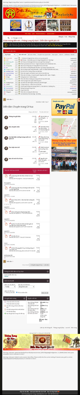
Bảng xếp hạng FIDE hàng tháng (43, 137)
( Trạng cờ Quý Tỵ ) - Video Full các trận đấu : (31, 84)
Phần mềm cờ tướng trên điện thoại (29, 92)
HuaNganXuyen (10, 82)
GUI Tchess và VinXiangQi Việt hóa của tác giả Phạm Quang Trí (35, 62)
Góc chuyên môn (14, 127)
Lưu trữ (68, 327)
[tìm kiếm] (19, 38)
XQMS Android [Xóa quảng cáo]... (43, 148)
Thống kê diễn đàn (10, 51)
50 (39, 201)
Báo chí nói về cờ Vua (16, 158)
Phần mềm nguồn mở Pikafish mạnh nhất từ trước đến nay (35, 73)
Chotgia (8, 77)
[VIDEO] (42, 312)
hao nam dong (9, 90)
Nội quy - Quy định (43, 320)
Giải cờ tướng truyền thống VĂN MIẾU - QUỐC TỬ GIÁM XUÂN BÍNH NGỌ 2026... (40, 69)
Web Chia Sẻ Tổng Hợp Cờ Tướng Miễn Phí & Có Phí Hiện (34, 65)
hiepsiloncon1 (73, 82)
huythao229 (73, 58)
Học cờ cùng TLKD (53, 391)
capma (74, 62)
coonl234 (74, 90)
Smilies (42, 305)
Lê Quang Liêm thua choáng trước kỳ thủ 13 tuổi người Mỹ (21, 188)
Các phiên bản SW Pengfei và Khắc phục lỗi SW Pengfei (34, 82)
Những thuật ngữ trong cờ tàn (28, 88)
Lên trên (46, 265)
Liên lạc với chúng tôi (46, 327)
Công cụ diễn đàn (33, 112)
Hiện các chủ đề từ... (10, 284)
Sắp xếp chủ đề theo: (24, 284)
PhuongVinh (19, 178)
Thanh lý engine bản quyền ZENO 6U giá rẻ (31, 80)
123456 (8, 84)
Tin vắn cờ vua (15, 236)
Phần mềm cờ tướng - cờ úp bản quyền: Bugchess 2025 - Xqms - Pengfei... (38, 75)
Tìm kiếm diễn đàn (43, 112)
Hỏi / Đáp (28, 33)
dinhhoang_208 (20, 251)
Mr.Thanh (74, 64)
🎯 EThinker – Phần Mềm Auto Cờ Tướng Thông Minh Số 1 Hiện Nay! (37, 60)
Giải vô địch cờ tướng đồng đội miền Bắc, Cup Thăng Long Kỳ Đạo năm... (38, 67)
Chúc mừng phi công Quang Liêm (20, 212)
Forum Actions (40, 33)
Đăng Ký (61, 37)
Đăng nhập (71, 37)
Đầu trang (74, 327)
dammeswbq (73, 81)
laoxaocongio (73, 66)
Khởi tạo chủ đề (14, 170)
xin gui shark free (25, 90)
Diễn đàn (9, 99)
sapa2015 (18, 203)
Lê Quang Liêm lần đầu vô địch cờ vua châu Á (21, 176)
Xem (34, 172)
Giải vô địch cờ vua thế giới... (43, 117)
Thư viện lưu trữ (14, 147)
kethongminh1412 (72, 92)
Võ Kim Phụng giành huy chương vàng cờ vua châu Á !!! (21, 248)
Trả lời (34, 170)
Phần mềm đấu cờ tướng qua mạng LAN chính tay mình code (35, 79)
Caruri (17, 237)
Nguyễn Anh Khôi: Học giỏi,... (43, 159)
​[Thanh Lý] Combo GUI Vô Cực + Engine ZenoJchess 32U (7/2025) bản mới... (38, 63)
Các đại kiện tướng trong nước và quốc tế (20, 137)
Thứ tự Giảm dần (21, 292)
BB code (42, 302)
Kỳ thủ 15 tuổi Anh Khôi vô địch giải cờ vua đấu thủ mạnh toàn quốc (21, 224)
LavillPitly (74, 84)
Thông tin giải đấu (14, 116)
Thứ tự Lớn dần (9, 292)
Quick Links (50, 33)
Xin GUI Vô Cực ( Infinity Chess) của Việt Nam (31, 71)
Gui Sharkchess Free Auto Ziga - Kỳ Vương (30, 94)
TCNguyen (8, 92)
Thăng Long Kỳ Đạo (58, 327)
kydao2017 (73, 71)
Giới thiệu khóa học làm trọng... (43, 127)
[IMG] (42, 309)
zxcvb (17, 190)
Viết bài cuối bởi (42, 170)
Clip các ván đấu (24, 391)
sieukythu (74, 79)
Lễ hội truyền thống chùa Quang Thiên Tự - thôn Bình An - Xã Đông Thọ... (38, 86)
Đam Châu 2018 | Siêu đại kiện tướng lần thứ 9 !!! (22, 200)
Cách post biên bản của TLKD (38, 391)
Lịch (33, 33)
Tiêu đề (7, 170)
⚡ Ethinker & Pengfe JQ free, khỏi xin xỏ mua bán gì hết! (34, 58)
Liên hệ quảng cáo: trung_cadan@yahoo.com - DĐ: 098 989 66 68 (40, 394)
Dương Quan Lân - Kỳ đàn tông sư (29, 77)
